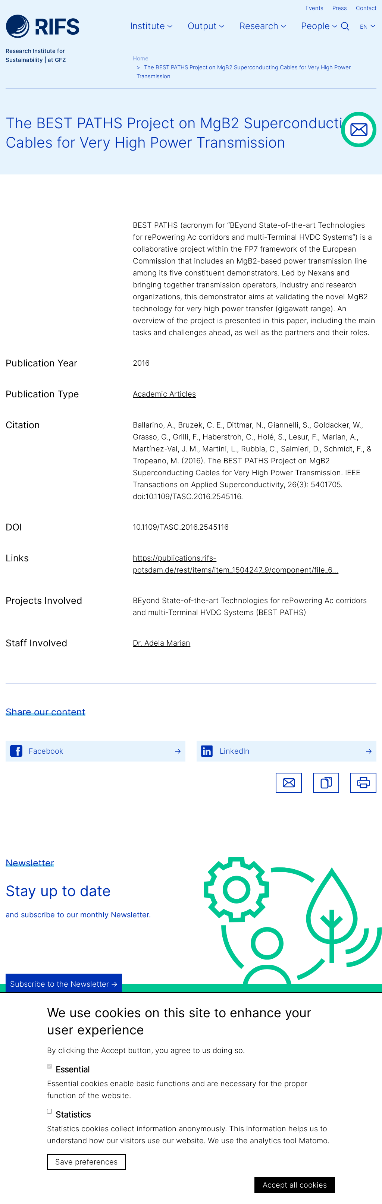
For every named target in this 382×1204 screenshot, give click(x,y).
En (363, 26)
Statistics (73, 1114)
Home (140, 58)
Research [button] (258, 26)
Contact (366, 8)
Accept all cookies (295, 1185)
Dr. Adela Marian (161, 643)
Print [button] (363, 783)
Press (339, 8)
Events (314, 8)
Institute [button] (147, 26)
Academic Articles (164, 394)
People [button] (315, 26)
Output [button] (202, 26)
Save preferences (86, 1161)
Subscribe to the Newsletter (59, 984)
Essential (73, 1069)
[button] (326, 783)
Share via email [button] (289, 783)
